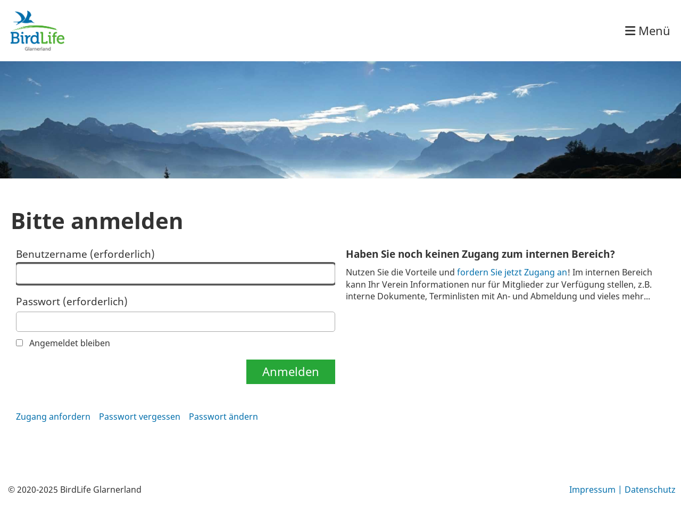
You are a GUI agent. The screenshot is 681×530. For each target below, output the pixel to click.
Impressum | (597, 489)
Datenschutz (650, 489)
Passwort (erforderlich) (175, 313)
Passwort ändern (223, 416)
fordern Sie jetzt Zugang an (512, 272)
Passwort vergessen (139, 416)
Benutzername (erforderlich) (175, 265)
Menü (647, 30)
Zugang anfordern (53, 416)
